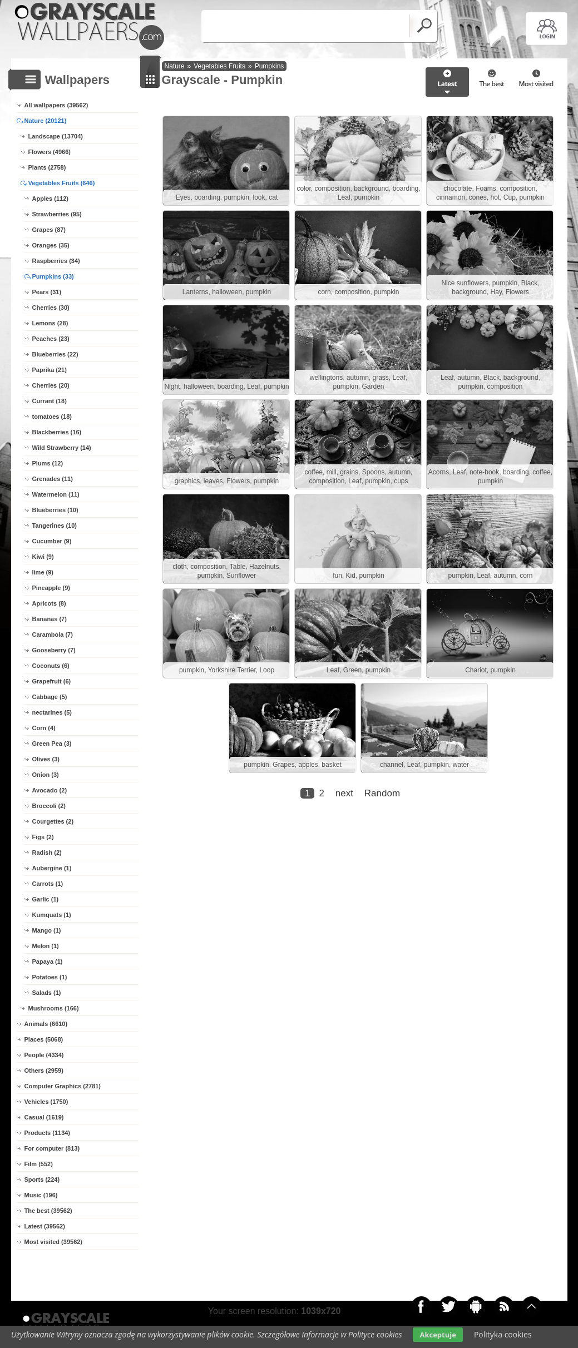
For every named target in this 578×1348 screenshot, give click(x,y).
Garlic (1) (45, 899)
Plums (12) (47, 463)
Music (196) (41, 1195)
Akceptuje (437, 1335)
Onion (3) (45, 774)
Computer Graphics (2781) (62, 1086)
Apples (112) (50, 198)
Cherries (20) (51, 385)
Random (382, 793)
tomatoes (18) (52, 416)
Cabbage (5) (49, 696)
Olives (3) (46, 759)
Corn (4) (44, 728)
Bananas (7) (49, 619)
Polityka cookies (503, 1334)
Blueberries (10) (55, 510)
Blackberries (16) (57, 432)
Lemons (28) (50, 323)
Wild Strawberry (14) (61, 447)
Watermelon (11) (56, 494)
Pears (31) (47, 292)
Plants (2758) (47, 167)
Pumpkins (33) (53, 276)
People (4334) (44, 1055)
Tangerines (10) (54, 525)
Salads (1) (46, 992)
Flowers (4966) (49, 151)
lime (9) (43, 572)
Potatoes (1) (49, 977)
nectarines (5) (52, 712)
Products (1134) (47, 1132)
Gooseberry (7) (54, 650)
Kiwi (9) (43, 556)
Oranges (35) (51, 245)
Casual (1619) (44, 1117)
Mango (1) (46, 930)
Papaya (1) (47, 961)
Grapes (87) (49, 229)
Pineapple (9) (51, 587)
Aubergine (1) (52, 868)
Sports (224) (42, 1179)
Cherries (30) (51, 307)
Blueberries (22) (55, 354)
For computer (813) (52, 1148)
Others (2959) (43, 1070)
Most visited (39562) (53, 1241)
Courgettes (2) (53, 821)
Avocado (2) (49, 790)
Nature (175, 66)
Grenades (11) (52, 478)
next (344, 793)
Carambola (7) (52, 634)
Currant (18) (49, 401)
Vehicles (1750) (46, 1101)
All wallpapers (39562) (56, 105)
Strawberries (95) (57, 214)
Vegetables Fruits (219, 66)
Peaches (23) (51, 338)
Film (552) (38, 1164)
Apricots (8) (49, 603)
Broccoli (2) (49, 805)
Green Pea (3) (52, 743)
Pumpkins (269, 66)
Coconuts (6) (51, 665)
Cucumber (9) (52, 541)
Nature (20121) (45, 120)
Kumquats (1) (51, 914)
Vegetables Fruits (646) (61, 183)
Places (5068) (43, 1039)
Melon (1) (45, 946)
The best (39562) (48, 1210)
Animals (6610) (46, 1023)
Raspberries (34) (56, 260)
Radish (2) (47, 852)
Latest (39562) (44, 1226)
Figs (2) (43, 837)
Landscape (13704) (55, 136)
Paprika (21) (49, 369)
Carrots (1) (47, 883)
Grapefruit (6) (51, 681)
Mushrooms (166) (53, 1008)
